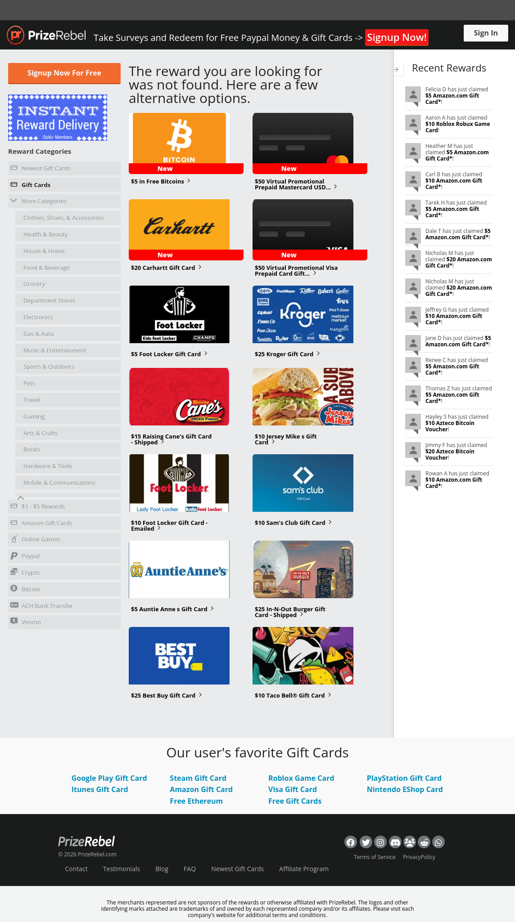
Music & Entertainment (54, 350)
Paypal (25, 557)
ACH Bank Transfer (41, 605)
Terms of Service (374, 857)
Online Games (35, 540)
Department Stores (49, 300)
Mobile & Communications (59, 483)
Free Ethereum (196, 801)
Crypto (25, 572)
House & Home (44, 251)
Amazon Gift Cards (41, 524)
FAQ (190, 868)
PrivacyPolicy (419, 857)
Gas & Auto (38, 334)
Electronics (38, 317)
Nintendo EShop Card (405, 789)
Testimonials (121, 868)
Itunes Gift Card (100, 789)
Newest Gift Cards (40, 169)
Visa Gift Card (292, 789)
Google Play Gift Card (109, 778)
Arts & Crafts (40, 433)
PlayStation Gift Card (404, 778)
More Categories (38, 201)
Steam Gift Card (198, 778)
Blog (161, 868)
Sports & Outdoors (48, 367)
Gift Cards (30, 186)
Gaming (34, 416)
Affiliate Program (304, 868)
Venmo (25, 622)
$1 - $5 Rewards (37, 508)
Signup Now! (396, 37)
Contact (76, 868)
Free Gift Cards (294, 801)
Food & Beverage (46, 268)
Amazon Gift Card (201, 789)
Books (31, 449)
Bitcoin (25, 589)
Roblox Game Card (301, 778)
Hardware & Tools (47, 466)
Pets (29, 383)
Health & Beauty (45, 234)
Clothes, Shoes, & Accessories (63, 218)
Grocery (34, 284)
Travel (31, 400)
